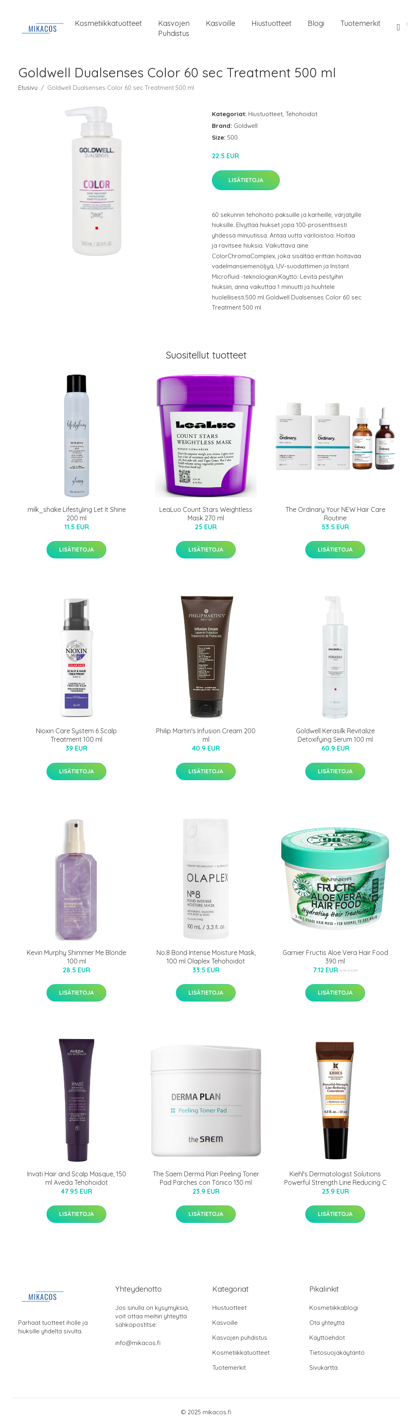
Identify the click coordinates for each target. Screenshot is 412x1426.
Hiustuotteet (271, 23)
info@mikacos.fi (138, 1343)
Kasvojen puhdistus (174, 28)
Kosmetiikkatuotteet (108, 23)
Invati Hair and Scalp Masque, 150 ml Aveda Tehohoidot (76, 1178)
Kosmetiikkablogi (333, 1307)
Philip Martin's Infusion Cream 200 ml (206, 735)
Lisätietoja (245, 180)
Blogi (316, 23)
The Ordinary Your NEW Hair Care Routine (335, 513)
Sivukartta (323, 1367)
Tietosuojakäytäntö (337, 1352)
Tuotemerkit (360, 23)
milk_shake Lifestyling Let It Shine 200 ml (76, 513)
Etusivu (28, 87)
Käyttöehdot (327, 1337)
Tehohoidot (301, 114)
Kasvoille (220, 23)
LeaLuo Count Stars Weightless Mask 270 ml (205, 513)
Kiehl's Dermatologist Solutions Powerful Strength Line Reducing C (335, 1178)
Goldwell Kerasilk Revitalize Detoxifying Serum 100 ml (335, 735)
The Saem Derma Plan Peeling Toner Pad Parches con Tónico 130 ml (206, 1178)
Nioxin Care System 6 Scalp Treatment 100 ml (76, 735)
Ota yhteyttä (326, 1322)
